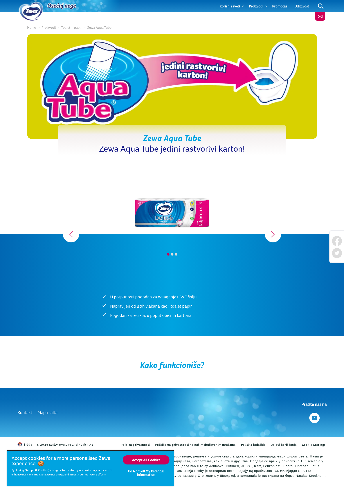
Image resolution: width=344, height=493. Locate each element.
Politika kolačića (253, 445)
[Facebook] (337, 241)
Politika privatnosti (135, 445)
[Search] (321, 6)
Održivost (301, 6)
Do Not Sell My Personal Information (146, 473)
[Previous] (71, 234)
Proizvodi (256, 6)
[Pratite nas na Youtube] (314, 417)
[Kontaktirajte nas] (320, 16)
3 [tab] (176, 254)
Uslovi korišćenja (284, 445)
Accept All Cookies (146, 460)
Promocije (279, 6)
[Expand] (242, 6)
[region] (90, 468)
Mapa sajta (48, 412)
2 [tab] (172, 254)
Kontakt (25, 412)
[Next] (273, 234)
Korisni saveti (230, 6)
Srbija (25, 444)
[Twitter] (337, 253)
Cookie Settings (314, 445)
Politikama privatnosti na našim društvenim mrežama (195, 445)
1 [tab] (168, 254)
